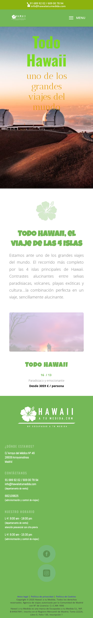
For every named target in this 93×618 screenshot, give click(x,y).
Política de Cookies (66, 596)
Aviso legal (22, 596)
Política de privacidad (42, 596)
